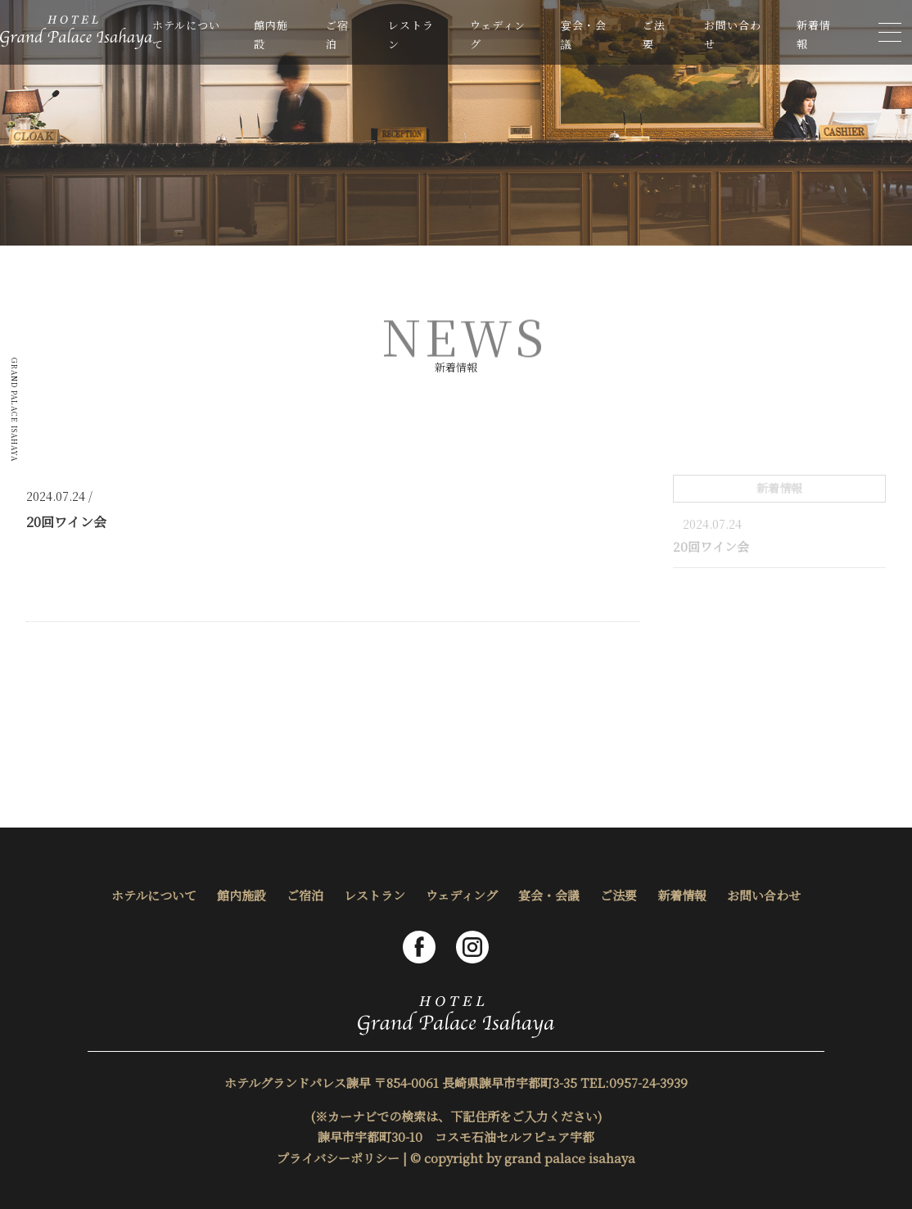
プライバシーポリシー (338, 1157)
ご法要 (618, 895)
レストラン (374, 895)
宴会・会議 (549, 895)
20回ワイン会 (711, 546)
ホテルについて (153, 895)
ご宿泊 (305, 895)
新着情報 (682, 895)
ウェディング (462, 895)
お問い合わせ (764, 895)
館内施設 (241, 895)
